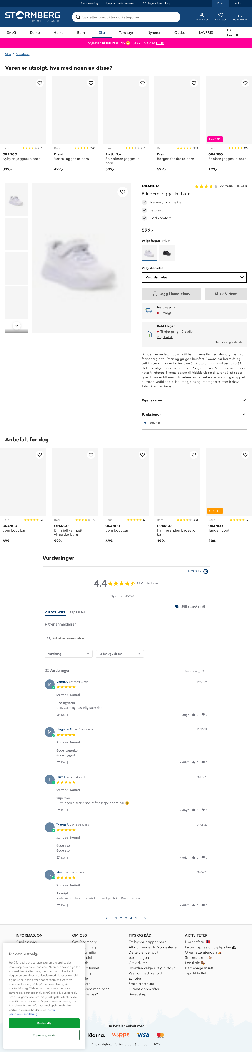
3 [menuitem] (126, 918)
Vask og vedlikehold (145, 973)
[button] (63, 715)
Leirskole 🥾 (195, 963)
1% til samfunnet (85, 968)
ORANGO (150, 186)
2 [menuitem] (121, 918)
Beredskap (138, 994)
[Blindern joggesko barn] (149, 253)
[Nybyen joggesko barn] (23, 126)
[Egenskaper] (194, 400)
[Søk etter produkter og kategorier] (127, 17)
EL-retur (135, 978)
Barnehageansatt (199, 968)
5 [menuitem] (136, 918)
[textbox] (206, 672)
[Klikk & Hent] (226, 294)
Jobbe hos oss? (85, 994)
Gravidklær (138, 963)
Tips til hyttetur (197, 973)
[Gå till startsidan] (33, 17)
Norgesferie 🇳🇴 (197, 942)
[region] (44, 996)
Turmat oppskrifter (144, 989)
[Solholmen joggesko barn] (126, 126)
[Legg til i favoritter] (40, 83)
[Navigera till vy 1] (16, 199)
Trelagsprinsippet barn (148, 942)
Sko (102, 32)
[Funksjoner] (194, 414)
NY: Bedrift (232, 32)
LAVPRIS (206, 32)
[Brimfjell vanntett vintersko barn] (75, 498)
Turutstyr (126, 32)
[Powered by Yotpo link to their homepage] (199, 572)
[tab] (190, 606)
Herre (58, 32)
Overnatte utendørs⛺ (203, 952)
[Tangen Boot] (229, 498)
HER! (160, 43)
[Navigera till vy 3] (16, 268)
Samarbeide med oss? (90, 989)
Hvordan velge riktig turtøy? (152, 968)
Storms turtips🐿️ (199, 957)
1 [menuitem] (116, 918)
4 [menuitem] (131, 918)
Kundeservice (27, 942)
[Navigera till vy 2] (16, 234)
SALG (11, 32)
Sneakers (22, 54)
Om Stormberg (84, 942)
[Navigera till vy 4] (16, 302)
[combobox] (69, 654)
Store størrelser (141, 984)
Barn (81, 32)
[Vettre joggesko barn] (75, 126)
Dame (35, 32)
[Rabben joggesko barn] (229, 126)
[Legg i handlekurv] (171, 294)
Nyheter (154, 32)
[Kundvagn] (240, 17)
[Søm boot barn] (23, 498)
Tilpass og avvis (44, 1035)
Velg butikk (165, 337)
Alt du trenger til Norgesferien (154, 947)
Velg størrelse (195, 277)
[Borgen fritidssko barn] (177, 126)
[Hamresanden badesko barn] (177, 498)
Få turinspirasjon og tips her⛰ (210, 947)
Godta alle (44, 1023)
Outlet (179, 32)
